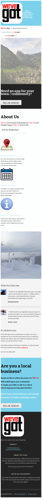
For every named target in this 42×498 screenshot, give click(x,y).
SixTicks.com (15, 466)
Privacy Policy (32, 494)
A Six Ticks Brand (20, 494)
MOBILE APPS (27, 12)
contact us (24, 347)
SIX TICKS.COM (27, 17)
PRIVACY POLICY (27, 14)
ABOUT (27, 10)
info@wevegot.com (13, 448)
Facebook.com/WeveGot (13, 449)
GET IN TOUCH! (11, 102)
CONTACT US (27, 16)
